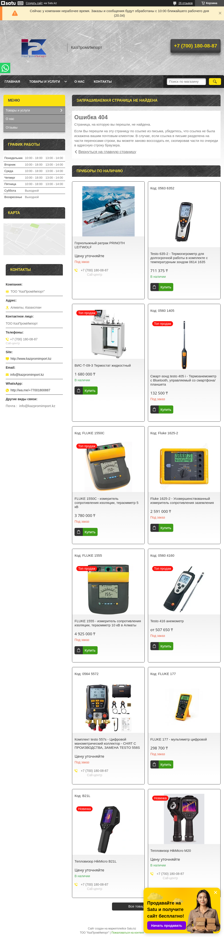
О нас (79, 81)
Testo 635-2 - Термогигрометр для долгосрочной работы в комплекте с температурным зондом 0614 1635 (179, 258)
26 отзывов (186, 3)
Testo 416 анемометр (167, 621)
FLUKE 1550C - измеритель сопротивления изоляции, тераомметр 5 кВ (106, 503)
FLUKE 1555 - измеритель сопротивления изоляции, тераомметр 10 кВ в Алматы (108, 623)
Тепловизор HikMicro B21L (96, 861)
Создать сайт (34, 3)
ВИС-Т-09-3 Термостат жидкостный (103, 365)
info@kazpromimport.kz (27, 374)
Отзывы (11, 127)
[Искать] (215, 81)
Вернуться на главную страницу (107, 152)
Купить (165, 287)
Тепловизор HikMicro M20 (170, 850)
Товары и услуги (44, 81)
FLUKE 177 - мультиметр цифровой (178, 739)
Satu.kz (131, 928)
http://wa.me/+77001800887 (30, 390)
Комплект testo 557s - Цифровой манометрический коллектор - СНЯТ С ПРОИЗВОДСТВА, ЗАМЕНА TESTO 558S (107, 743)
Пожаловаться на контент (127, 932)
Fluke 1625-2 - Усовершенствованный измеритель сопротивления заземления (182, 501)
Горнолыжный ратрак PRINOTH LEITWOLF (100, 245)
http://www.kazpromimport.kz (31, 358)
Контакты (103, 81)
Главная (12, 81)
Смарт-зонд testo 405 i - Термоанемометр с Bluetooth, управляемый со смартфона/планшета (183, 380)
